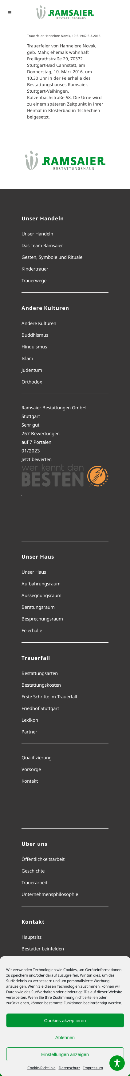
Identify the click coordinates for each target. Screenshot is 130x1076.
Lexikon (30, 720)
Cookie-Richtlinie (41, 1067)
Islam (27, 358)
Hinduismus (34, 346)
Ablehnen (65, 1037)
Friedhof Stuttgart (40, 708)
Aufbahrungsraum (41, 583)
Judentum (32, 370)
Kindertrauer (35, 269)
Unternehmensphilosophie (50, 894)
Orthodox (32, 382)
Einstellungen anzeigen (65, 1054)
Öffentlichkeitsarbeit (43, 859)
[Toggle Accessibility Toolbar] (117, 1063)
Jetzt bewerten (37, 459)
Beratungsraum (38, 607)
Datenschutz (69, 1067)
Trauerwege (34, 280)
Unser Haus (34, 572)
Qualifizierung (37, 757)
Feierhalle (32, 630)
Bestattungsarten (40, 673)
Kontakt (30, 781)
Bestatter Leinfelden (43, 949)
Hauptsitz (31, 937)
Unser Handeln (37, 234)
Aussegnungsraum (41, 595)
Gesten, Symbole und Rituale (52, 257)
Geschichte (33, 871)
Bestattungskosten (41, 685)
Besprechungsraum (42, 619)
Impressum (93, 1067)
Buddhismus (35, 335)
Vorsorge (31, 769)
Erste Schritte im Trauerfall (49, 696)
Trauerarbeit (34, 882)
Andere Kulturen (39, 323)
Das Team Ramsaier (42, 245)
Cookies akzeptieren (65, 1020)
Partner (29, 732)
